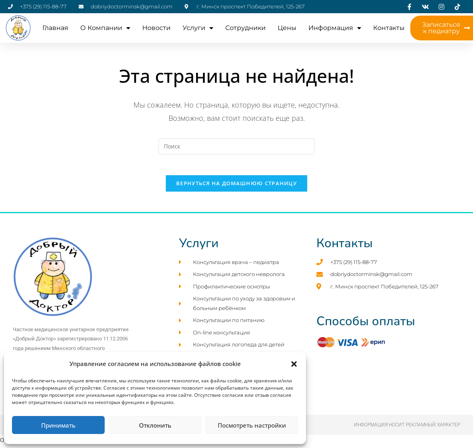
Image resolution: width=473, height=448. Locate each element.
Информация (334, 28)
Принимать (58, 425)
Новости (156, 28)
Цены (287, 28)
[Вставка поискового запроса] (236, 146)
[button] (294, 364)
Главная (55, 28)
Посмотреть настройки (252, 425)
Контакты (389, 28)
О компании (105, 28)
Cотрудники (245, 28)
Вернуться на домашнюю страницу (236, 186)
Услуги (198, 28)
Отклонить (155, 425)
